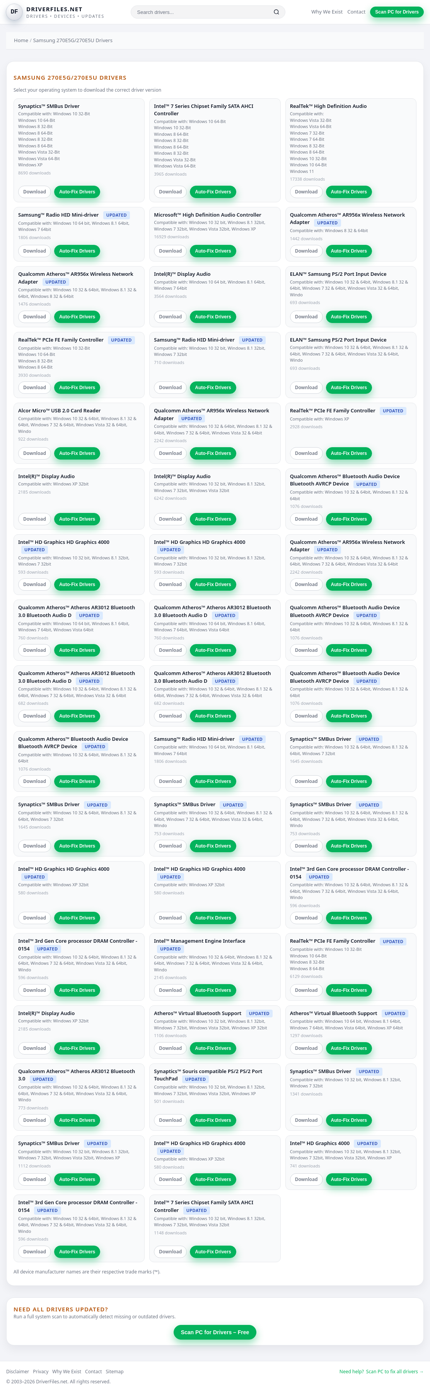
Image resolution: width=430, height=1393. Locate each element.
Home (21, 40)
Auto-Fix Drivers (77, 192)
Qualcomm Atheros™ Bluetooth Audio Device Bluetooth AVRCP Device (345, 480)
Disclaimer (17, 1371)
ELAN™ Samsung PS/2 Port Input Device (338, 273)
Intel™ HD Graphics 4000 (320, 1143)
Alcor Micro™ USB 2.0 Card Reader (59, 410)
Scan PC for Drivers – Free (215, 1332)
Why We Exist (327, 11)
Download (34, 191)
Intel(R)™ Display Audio (182, 273)
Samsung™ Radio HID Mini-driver (58, 214)
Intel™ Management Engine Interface (199, 940)
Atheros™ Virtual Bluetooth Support (197, 1013)
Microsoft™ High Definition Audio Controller (207, 214)
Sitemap (115, 1371)
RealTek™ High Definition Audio (328, 106)
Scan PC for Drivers (397, 12)
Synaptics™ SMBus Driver (49, 106)
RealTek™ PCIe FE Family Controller (61, 339)
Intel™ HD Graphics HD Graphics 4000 (63, 541)
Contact (356, 11)
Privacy (40, 1371)
